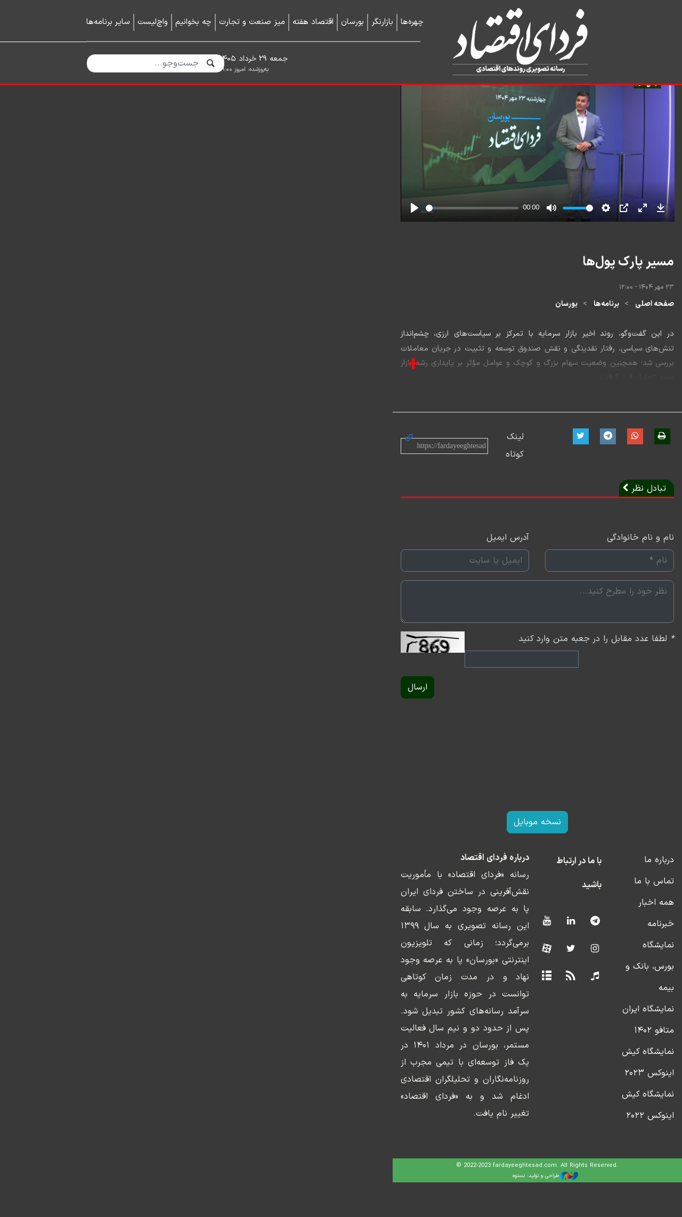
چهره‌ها (412, 22)
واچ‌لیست (152, 22)
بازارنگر (382, 22)
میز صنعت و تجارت (252, 22)
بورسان (352, 22)
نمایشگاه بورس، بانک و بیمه (545, 1086)
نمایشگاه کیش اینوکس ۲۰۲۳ (543, 1129)
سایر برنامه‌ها (108, 22)
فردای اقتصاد (516, 41)
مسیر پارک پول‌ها (550, 435)
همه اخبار (578, 1043)
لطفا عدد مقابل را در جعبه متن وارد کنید (518, 795)
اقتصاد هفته (313, 22)
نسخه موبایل (341, 963)
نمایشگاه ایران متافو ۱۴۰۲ (548, 1107)
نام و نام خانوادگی (562, 693)
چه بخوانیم (193, 22)
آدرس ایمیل (311, 693)
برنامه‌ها (528, 478)
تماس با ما (576, 1022)
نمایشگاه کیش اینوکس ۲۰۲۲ (544, 1150)
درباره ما (581, 1001)
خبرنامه (582, 1065)
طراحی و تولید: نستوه (349, 1210)
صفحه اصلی (576, 478)
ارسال (103, 828)
